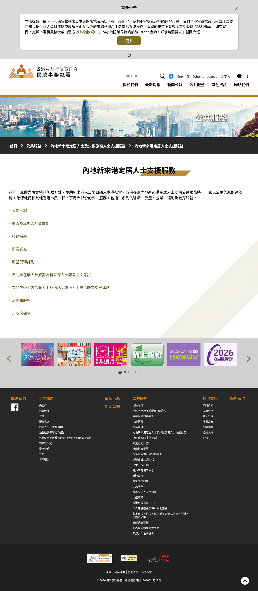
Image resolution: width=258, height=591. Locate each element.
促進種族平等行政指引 (52, 432)
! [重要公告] (247, 76)
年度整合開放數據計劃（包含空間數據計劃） (65, 437)
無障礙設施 (45, 443)
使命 (41, 416)
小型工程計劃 (141, 465)
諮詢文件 (208, 432)
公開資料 (208, 405)
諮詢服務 (138, 486)
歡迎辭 (43, 405)
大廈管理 (138, 421)
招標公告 (208, 421)
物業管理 (138, 427)
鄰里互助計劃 (141, 443)
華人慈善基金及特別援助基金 (150, 508)
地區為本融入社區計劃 (30, 223)
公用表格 (208, 410)
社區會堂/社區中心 (144, 459)
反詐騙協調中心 (88, 31)
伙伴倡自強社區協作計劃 (147, 454)
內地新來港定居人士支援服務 (159, 145)
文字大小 (227, 76)
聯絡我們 (241, 84)
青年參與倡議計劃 (143, 416)
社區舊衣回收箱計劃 (145, 437)
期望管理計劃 (23, 261)
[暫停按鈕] (129, 55)
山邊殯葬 (138, 497)
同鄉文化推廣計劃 (143, 533)
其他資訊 (210, 398)
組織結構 (44, 410)
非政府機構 (21, 313)
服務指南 (19, 236)
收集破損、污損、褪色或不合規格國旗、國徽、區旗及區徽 (161, 515)
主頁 (108, 572)
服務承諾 (44, 421)
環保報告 (44, 459)
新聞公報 (174, 84)
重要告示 (133, 572)
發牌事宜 (138, 475)
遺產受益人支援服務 (145, 492)
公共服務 (33, 145)
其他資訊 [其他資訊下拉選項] (219, 84)
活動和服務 (21, 300)
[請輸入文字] (140, 76)
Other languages (204, 76)
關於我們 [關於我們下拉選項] (130, 84)
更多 (129, 40)
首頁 (13, 145)
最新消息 (152, 84)
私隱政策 (146, 572)
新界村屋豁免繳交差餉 (146, 528)
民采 (41, 454)
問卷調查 (19, 249)
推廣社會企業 (141, 448)
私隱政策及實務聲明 (51, 427)
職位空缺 (44, 448)
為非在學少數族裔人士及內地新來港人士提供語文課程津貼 (61, 287)
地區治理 (138, 405)
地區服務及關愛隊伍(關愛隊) (150, 410)
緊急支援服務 (141, 481)
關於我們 (46, 398)
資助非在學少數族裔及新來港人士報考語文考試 (51, 274)
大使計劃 (19, 210)
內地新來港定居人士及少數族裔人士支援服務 (88, 145)
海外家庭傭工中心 (143, 470)
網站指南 (119, 572)
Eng (180, 76)
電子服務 (208, 416)
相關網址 (208, 427)
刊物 (205, 437)
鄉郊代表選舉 (141, 522)
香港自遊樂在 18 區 (144, 502)
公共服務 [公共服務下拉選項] (197, 84)
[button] (9, 359)
